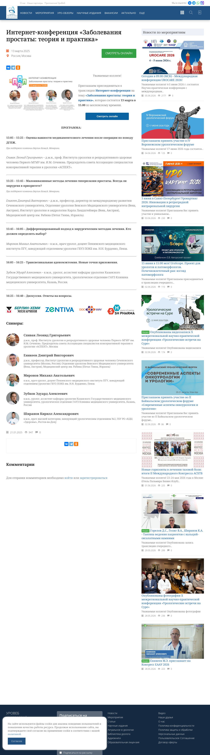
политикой (14, 734)
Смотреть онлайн (118, 53)
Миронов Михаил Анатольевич (49, 375)
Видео (161, 713)
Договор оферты (167, 742)
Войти (199, 13)
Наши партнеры (35, 3)
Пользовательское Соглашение (176, 738)
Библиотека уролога (119, 734)
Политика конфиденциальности (176, 725)
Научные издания (89, 13)
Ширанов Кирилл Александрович (51, 414)
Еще (142, 13)
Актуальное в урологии (121, 729)
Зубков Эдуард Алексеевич (45, 393)
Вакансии (111, 13)
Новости (26, 13)
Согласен (16, 741)
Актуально (128, 13)
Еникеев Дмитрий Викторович (49, 355)
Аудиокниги (114, 738)
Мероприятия (45, 13)
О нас (22, 3)
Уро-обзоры (65, 13)
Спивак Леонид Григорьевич (47, 335)
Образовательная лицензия (123, 742)
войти (69, 478)
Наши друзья (165, 717)
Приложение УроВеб (55, 3)
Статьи (111, 721)
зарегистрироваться (93, 478)
